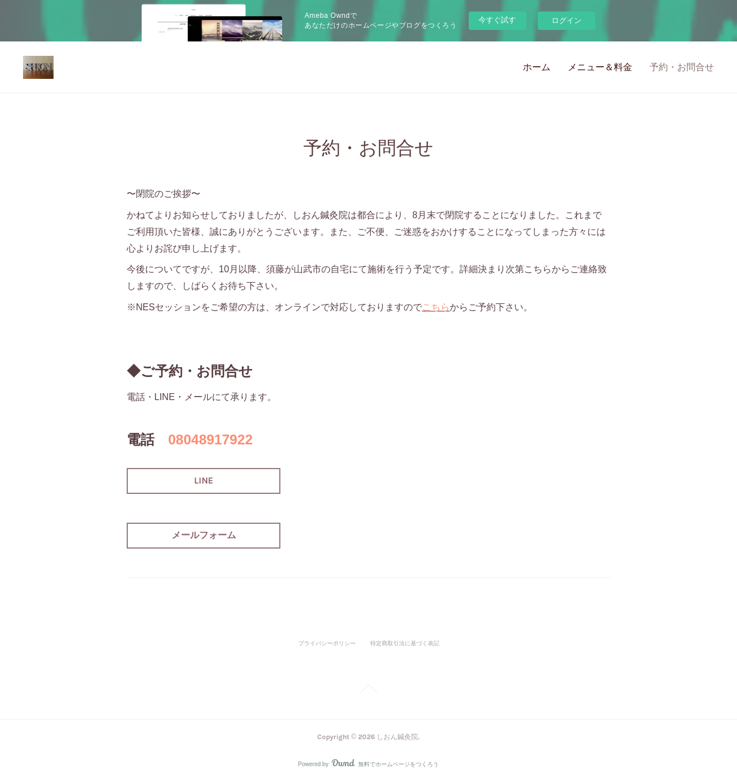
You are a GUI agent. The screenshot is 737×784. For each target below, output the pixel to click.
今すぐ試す (497, 20)
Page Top (368, 690)
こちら (436, 307)
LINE (203, 480)
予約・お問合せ (681, 67)
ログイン (567, 20)
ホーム (536, 67)
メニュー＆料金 (600, 67)
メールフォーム (204, 535)
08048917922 (210, 439)
